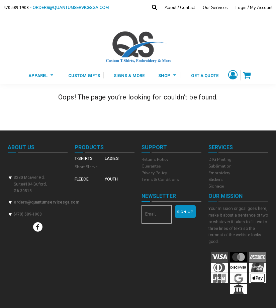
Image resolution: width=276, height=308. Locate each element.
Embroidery (219, 173)
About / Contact (180, 8)
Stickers (215, 179)
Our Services (215, 8)
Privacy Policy (154, 173)
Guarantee (151, 166)
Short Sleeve (86, 167)
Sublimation (220, 166)
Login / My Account (254, 8)
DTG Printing (220, 159)
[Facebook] (37, 227)
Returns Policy (155, 159)
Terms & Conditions (160, 179)
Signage (216, 186)
